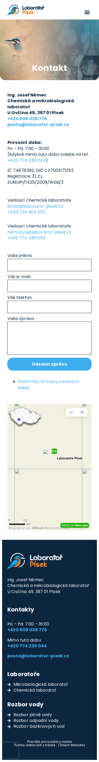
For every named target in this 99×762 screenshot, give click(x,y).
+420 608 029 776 (27, 630)
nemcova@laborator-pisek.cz (39, 232)
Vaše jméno (19, 256)
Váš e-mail (18, 277)
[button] (87, 12)
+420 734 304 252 (26, 212)
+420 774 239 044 (26, 160)
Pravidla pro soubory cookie (49, 742)
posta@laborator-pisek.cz (38, 656)
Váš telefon (19, 297)
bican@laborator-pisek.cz (35, 206)
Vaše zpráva (20, 319)
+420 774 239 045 (26, 238)
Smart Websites (72, 745)
